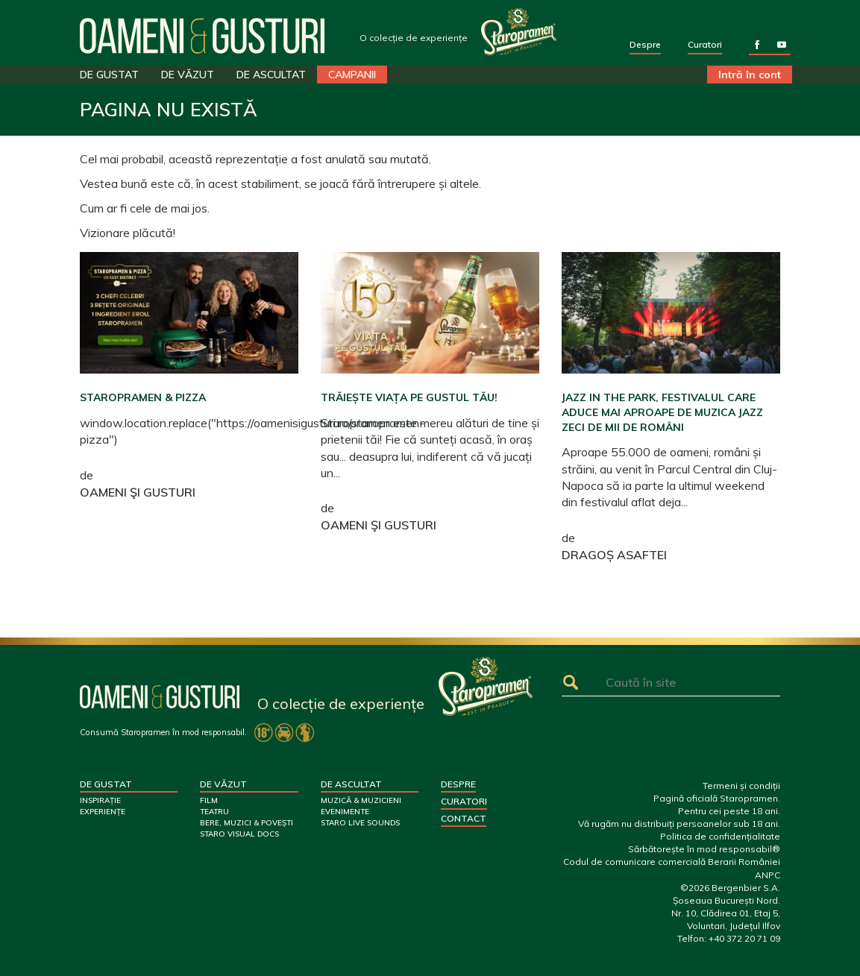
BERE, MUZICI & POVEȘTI (246, 823)
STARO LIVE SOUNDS (360, 823)
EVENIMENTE (345, 811)
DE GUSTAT (109, 74)
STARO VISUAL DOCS (239, 834)
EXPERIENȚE (102, 811)
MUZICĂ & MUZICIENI (361, 800)
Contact (463, 818)
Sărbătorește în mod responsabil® (704, 848)
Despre (645, 44)
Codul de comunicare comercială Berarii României (671, 861)
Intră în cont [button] (749, 74)
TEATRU (214, 811)
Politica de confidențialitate (720, 836)
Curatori (705, 44)
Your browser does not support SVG (518, 31)
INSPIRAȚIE (100, 800)
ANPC (767, 875)
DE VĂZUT (187, 74)
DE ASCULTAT (271, 74)
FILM (209, 800)
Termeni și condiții (741, 785)
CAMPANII (352, 74)
